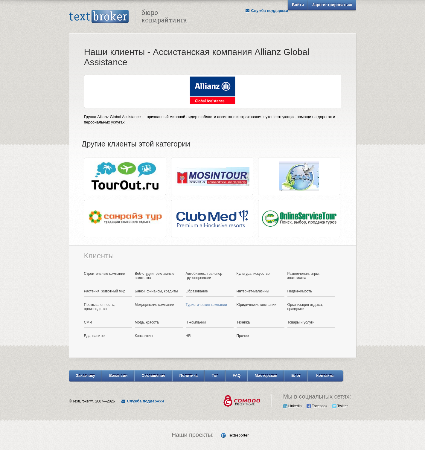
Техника (243, 322)
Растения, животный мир (105, 291)
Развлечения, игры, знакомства (303, 275)
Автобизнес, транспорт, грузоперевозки (205, 275)
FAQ (237, 375)
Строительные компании (104, 273)
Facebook (317, 406)
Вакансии (118, 375)
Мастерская (266, 375)
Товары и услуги (301, 322)
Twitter (340, 406)
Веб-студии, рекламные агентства (154, 275)
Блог (296, 375)
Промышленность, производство (99, 307)
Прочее (243, 336)
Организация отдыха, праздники (305, 307)
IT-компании (196, 322)
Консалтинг (144, 336)
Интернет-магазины (253, 291)
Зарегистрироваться (332, 4)
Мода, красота (147, 322)
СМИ (88, 322)
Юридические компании (257, 305)
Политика (188, 375)
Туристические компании (206, 305)
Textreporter (238, 435)
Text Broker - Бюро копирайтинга (128, 16)
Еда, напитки (95, 336)
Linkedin (292, 406)
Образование (197, 291)
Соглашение (153, 375)
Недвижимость (299, 291)
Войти (298, 4)
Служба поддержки (266, 10)
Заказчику (85, 375)
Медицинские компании (154, 305)
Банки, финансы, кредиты (156, 291)
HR (188, 336)
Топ (215, 375)
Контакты (325, 375)
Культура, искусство (253, 273)
